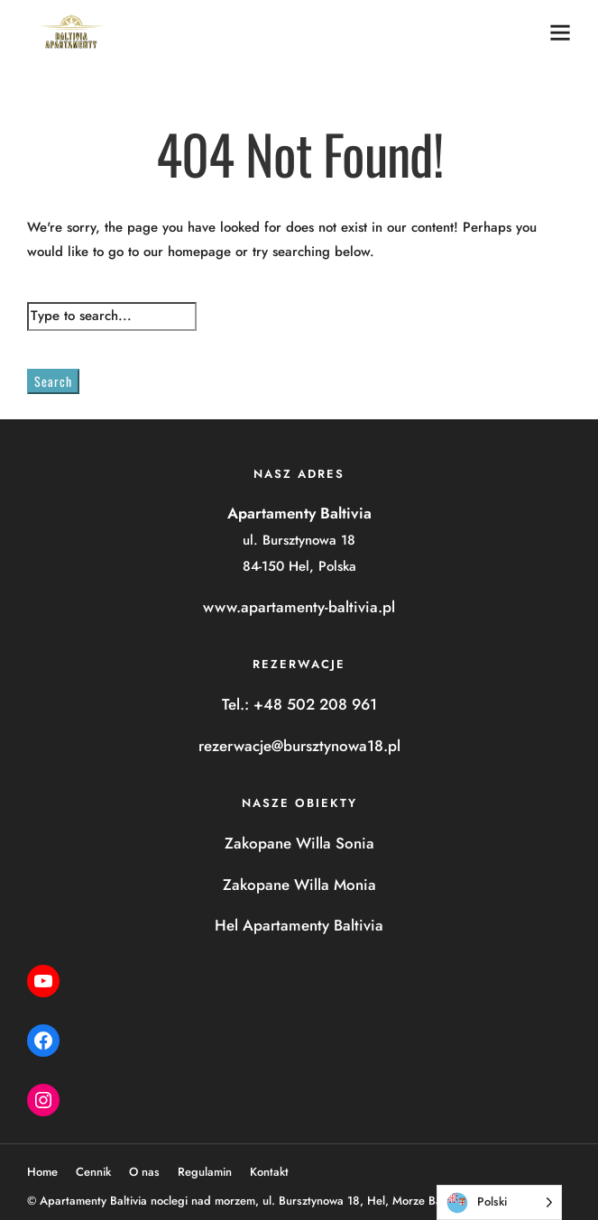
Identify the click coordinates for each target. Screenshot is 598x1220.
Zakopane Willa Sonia (299, 843)
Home (42, 1171)
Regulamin (205, 1171)
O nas (144, 1171)
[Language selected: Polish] (499, 1202)
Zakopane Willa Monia (299, 884)
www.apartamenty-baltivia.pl (299, 607)
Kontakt (269, 1171)
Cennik (93, 1171)
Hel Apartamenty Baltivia (299, 925)
